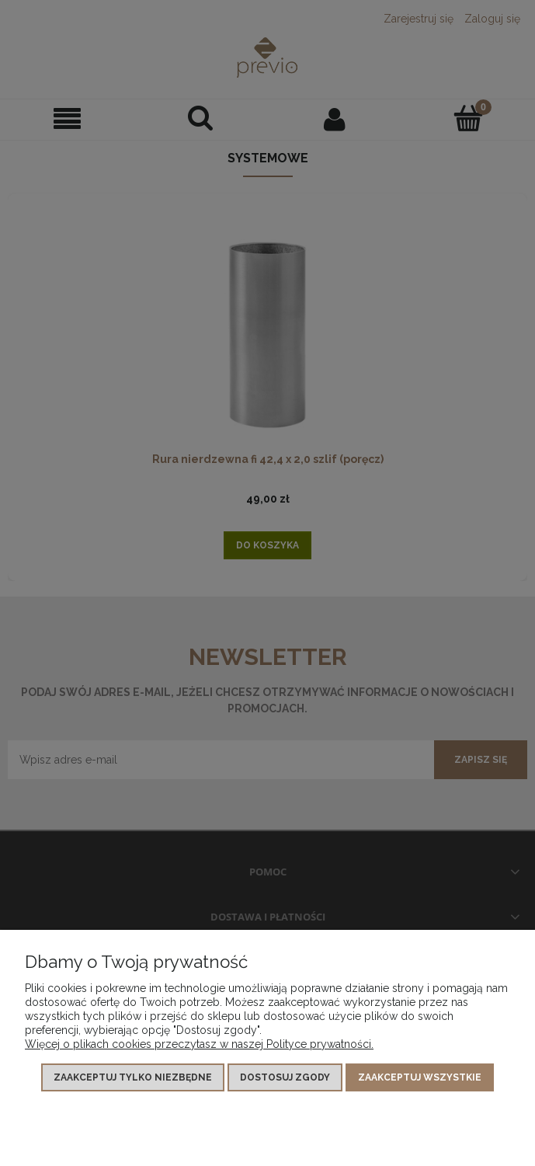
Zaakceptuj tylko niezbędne (133, 1077)
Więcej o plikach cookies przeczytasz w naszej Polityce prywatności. (199, 1044)
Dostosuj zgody (285, 1077)
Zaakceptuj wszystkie (419, 1077)
